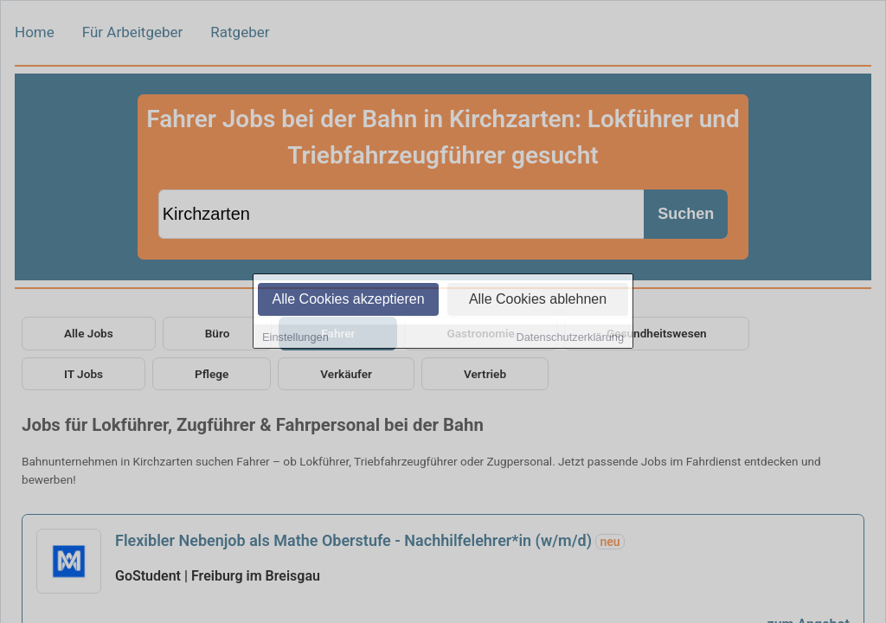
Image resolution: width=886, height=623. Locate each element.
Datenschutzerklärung (570, 337)
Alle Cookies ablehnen (538, 299)
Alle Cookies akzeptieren (348, 299)
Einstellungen (295, 337)
